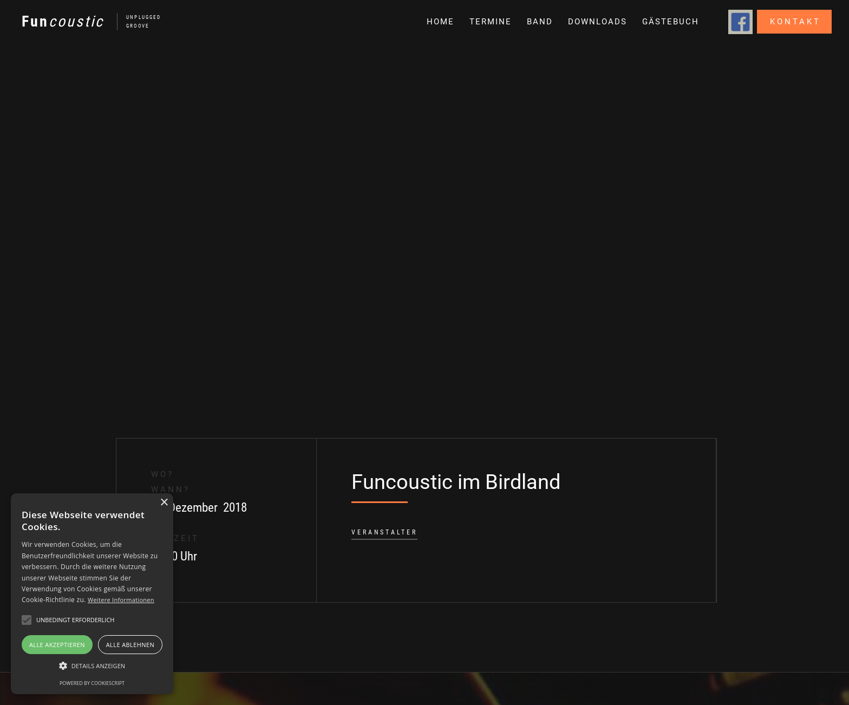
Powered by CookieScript (92, 683)
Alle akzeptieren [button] (57, 645)
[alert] (92, 593)
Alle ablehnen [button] (130, 645)
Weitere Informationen (121, 600)
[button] (538, 21)
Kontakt (795, 22)
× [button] (164, 503)
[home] (86, 22)
